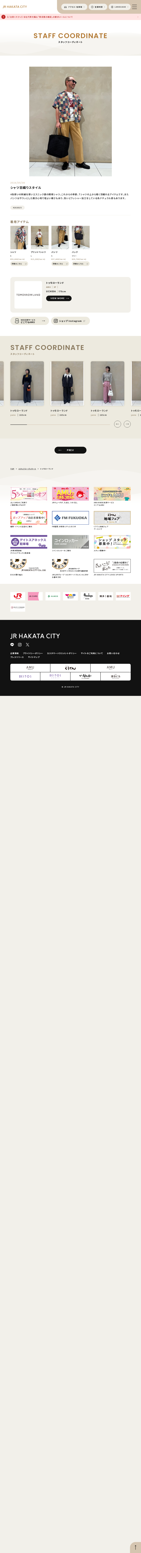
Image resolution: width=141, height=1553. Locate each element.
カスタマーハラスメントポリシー (62, 653)
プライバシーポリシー (33, 653)
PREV (70, 450)
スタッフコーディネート (27, 469)
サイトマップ (34, 657)
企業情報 (14, 653)
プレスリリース (17, 657)
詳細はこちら (17, 263)
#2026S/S (17, 207)
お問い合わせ (113, 653)
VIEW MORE (57, 298)
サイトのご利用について (92, 653)
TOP (12, 469)
